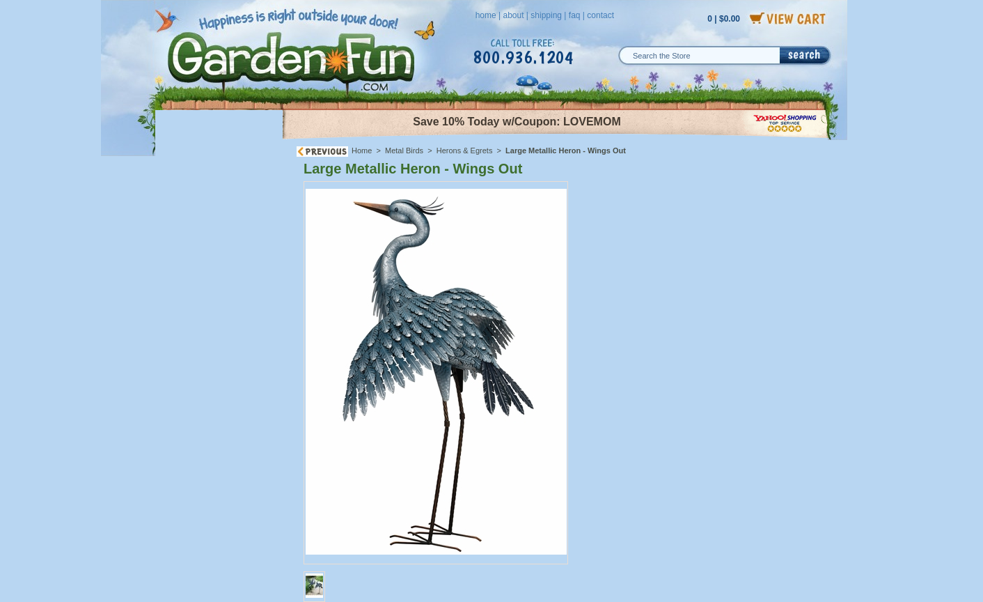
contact (600, 15)
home (485, 15)
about (513, 15)
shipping (546, 15)
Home (362, 150)
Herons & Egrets (465, 150)
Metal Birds (404, 150)
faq (575, 15)
